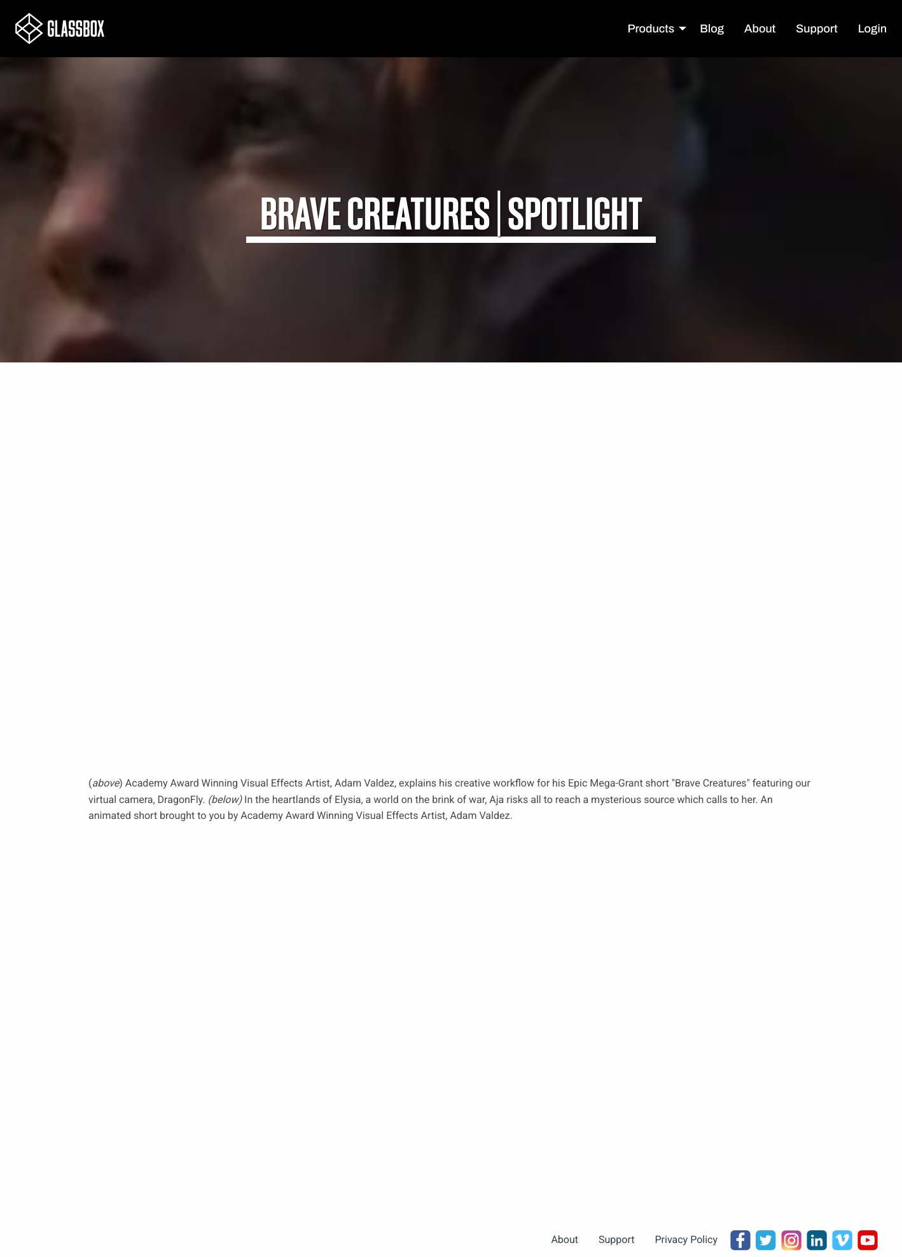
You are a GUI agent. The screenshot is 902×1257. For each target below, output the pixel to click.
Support (616, 1239)
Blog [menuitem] (712, 28)
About (564, 1239)
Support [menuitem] (816, 28)
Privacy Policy (686, 1239)
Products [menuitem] (651, 28)
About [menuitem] (759, 28)
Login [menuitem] (872, 28)
